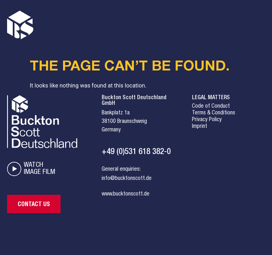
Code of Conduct (211, 106)
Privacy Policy (207, 120)
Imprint (199, 127)
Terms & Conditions (213, 113)
